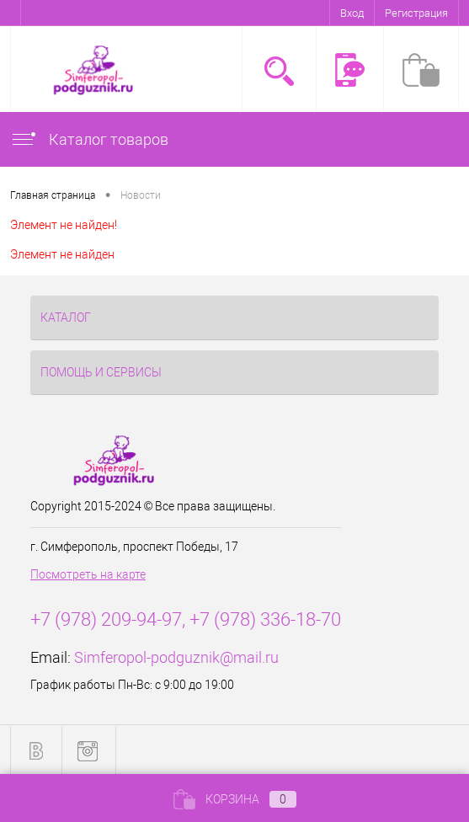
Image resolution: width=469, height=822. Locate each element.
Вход (352, 13)
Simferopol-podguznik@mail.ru (176, 657)
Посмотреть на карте (88, 574)
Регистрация (416, 13)
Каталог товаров (89, 139)
